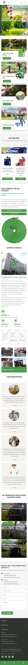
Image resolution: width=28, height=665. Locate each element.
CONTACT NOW (14, 214)
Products (4, 620)
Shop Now (7, 58)
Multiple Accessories (9, 125)
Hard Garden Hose (8, 101)
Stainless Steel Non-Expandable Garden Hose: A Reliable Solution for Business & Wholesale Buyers (12, 547)
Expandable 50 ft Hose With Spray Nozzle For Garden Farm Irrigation (20, 171)
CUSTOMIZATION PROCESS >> (14, 210)
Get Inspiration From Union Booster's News (14, 496)
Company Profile (14, 248)
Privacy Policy (11, 653)
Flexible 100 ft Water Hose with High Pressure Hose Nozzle (7, 170)
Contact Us (4, 629)
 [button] (25, 145)
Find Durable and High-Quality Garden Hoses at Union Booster (13, 19)
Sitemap (3, 653)
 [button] (22, 145)
